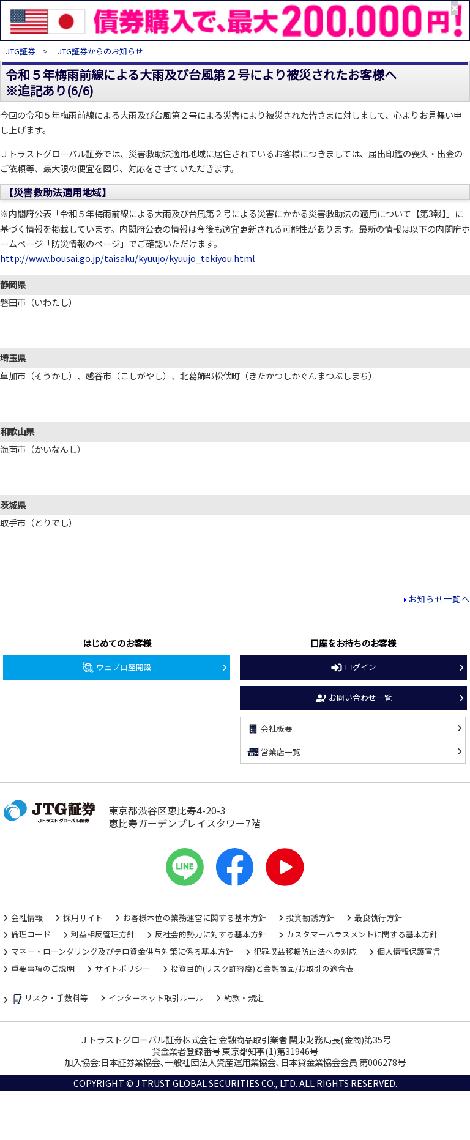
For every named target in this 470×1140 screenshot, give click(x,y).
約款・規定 (244, 998)
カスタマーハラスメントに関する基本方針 (362, 934)
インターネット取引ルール (156, 998)
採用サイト (83, 917)
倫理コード (31, 934)
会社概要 (270, 729)
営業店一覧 (274, 752)
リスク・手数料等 (49, 998)
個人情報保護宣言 (409, 951)
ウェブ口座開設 (116, 667)
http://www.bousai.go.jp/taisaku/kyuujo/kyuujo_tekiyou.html (127, 257)
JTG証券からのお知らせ (100, 51)
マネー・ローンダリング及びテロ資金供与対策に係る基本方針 (122, 951)
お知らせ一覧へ (438, 599)
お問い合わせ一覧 (353, 698)
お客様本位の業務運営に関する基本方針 (194, 917)
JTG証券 (21, 51)
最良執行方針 (378, 917)
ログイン (353, 667)
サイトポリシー (123, 968)
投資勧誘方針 (310, 917)
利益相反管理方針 (103, 934)
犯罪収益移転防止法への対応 (305, 951)
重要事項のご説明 (43, 968)
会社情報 (27, 917)
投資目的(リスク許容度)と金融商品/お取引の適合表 (262, 968)
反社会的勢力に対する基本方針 (210, 934)
